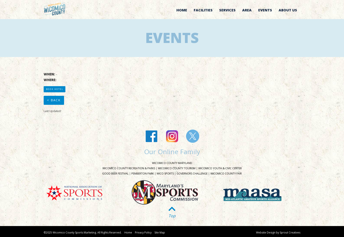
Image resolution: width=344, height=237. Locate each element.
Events (265, 10)
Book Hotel (54, 89)
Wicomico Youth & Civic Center (220, 168)
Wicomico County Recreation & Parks (128, 168)
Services (227, 10)
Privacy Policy (143, 232)
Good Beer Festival (115, 173)
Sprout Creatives (290, 232)
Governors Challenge (192, 173)
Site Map (159, 232)
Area (247, 10)
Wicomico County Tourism (176, 168)
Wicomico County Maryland (172, 163)
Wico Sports (165, 173)
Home (181, 10)
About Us (288, 10)
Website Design (265, 232)
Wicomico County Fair (226, 173)
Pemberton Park (142, 173)
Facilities (203, 10)
